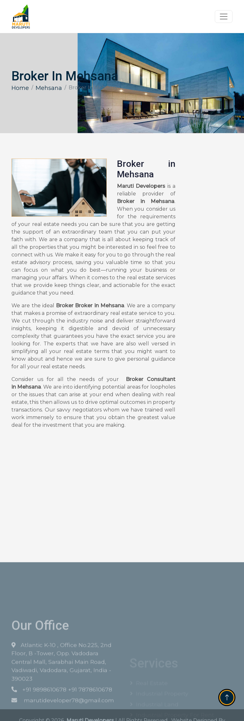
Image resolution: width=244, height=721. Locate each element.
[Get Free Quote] (207, 261)
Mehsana (49, 88)
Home (20, 88)
